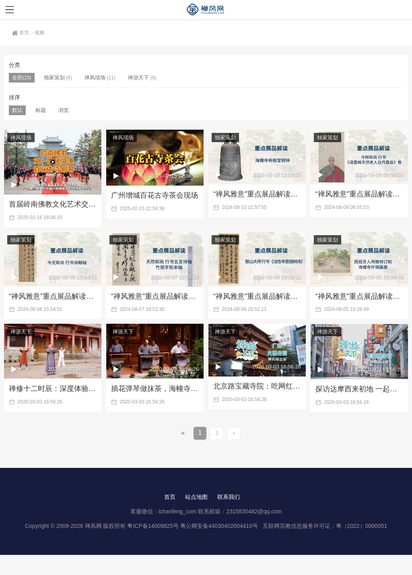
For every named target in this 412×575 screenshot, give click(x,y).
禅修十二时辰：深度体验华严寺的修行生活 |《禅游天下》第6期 (53, 389)
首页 (21, 32)
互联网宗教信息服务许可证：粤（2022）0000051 (325, 526)
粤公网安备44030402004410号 (220, 526)
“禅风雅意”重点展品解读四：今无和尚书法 (53, 296)
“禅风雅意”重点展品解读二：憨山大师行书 (257, 296)
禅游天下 (138, 77)
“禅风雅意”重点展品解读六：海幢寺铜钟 (257, 194)
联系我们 (228, 497)
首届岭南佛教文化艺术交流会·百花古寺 (53, 204)
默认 (17, 110)
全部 (17, 77)
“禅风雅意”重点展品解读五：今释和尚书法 (359, 194)
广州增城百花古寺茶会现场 (154, 195)
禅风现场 (94, 77)
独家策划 (54, 77)
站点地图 (196, 497)
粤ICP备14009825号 (153, 526)
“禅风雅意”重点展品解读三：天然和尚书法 (155, 296)
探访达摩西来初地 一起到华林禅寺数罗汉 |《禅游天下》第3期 (359, 389)
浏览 (63, 110)
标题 (40, 110)
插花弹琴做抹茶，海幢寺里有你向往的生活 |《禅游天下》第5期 (155, 389)
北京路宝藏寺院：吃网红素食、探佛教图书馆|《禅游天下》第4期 (257, 386)
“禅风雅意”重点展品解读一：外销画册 (359, 296)
